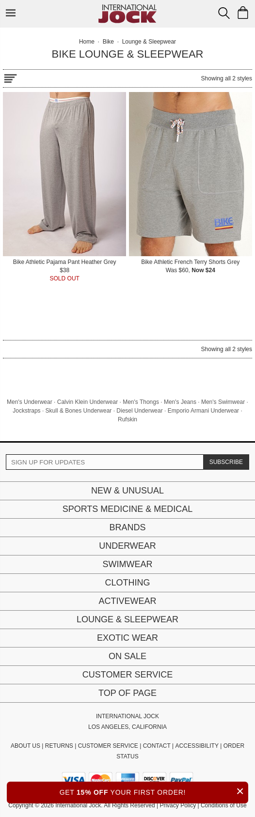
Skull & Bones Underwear (79, 410)
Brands (127, 527)
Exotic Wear (127, 638)
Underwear (127, 546)
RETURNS (59, 745)
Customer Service (127, 674)
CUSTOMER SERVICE (108, 745)
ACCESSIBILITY (197, 745)
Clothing (127, 582)
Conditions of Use (224, 805)
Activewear (127, 601)
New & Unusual (127, 490)
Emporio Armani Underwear (203, 410)
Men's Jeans (180, 402)
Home (87, 41)
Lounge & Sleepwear (127, 619)
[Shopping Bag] (243, 12)
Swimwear (128, 564)
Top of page (127, 693)
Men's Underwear (29, 402)
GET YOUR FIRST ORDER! (154, 791)
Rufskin (127, 419)
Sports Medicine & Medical (128, 509)
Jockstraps (26, 410)
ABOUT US (25, 745)
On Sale (127, 656)
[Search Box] (224, 13)
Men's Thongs (141, 402)
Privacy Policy (177, 805)
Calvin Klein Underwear (87, 402)
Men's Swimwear (223, 402)
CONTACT (157, 745)
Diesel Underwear (139, 410)
